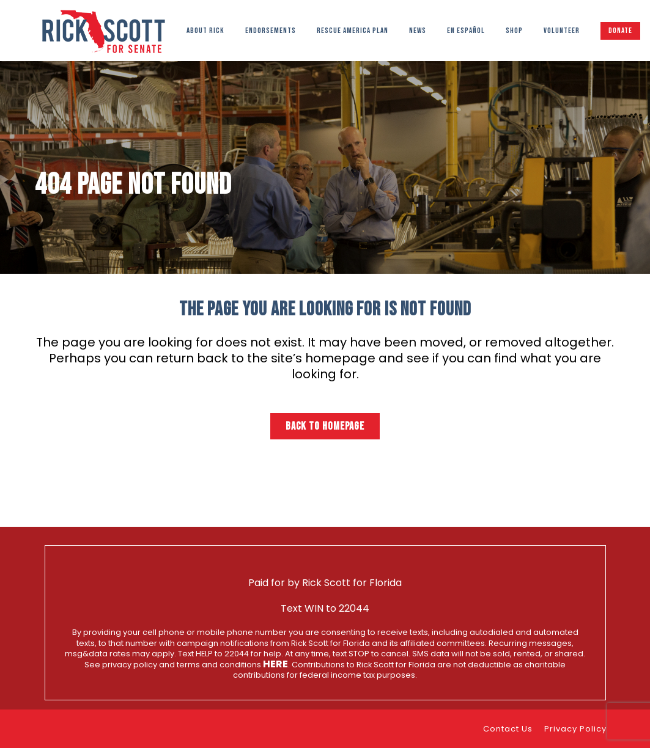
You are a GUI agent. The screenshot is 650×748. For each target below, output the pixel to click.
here (275, 664)
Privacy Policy (575, 729)
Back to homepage (325, 426)
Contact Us (508, 729)
